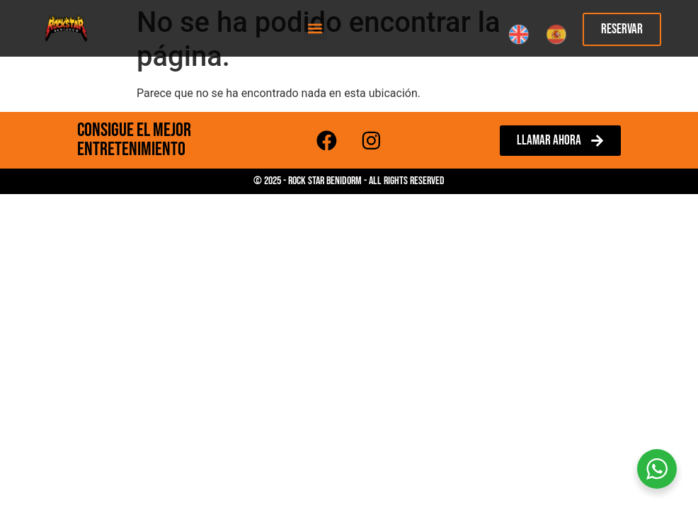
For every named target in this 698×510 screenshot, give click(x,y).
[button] (315, 28)
